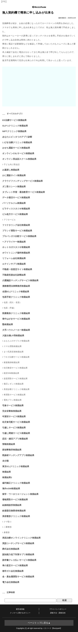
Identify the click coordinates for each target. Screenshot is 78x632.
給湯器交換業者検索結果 (14, 510)
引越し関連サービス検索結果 (16, 433)
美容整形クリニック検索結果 (16, 516)
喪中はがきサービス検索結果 (16, 319)
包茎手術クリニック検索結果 (16, 297)
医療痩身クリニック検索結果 (16, 313)
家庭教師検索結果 (12, 362)
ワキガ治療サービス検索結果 (17, 357)
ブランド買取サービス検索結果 (17, 230)
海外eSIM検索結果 (11, 488)
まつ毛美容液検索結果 (14, 352)
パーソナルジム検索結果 (14, 203)
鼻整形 (7, 532)
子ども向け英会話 (12, 164)
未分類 (5, 461)
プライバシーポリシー (57, 609)
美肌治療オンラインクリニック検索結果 (21, 538)
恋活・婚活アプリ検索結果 (15, 438)
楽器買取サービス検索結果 (16, 378)
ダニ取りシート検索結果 (14, 186)
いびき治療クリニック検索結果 (17, 142)
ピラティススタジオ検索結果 (16, 208)
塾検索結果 (7, 324)
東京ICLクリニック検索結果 (15, 466)
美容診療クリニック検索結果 (17, 389)
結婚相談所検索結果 (11, 505)
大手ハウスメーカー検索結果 (16, 330)
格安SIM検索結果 (11, 373)
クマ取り (8, 522)
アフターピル (10, 220)
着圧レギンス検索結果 (14, 384)
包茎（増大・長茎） (13, 302)
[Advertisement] (39, 86)
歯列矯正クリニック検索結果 (16, 483)
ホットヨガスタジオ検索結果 (16, 247)
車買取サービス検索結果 (15, 395)
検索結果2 (7, 477)
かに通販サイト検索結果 (14, 175)
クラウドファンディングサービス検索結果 (22, 181)
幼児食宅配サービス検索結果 (16, 422)
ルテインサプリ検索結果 (14, 264)
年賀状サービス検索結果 (14, 416)
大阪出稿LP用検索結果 (13, 335)
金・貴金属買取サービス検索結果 (18, 576)
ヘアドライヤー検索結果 (14, 241)
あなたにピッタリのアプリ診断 (17, 137)
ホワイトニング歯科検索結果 (16, 252)
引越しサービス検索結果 (14, 427)
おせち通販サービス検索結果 (16, 148)
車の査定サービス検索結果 (15, 565)
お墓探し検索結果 (10, 170)
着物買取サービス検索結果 (15, 499)
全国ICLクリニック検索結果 (15, 291)
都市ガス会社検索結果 (13, 571)
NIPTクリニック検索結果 (14, 131)
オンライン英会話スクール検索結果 (19, 159)
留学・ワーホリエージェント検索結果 (20, 494)
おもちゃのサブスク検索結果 (17, 341)
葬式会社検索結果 (10, 549)
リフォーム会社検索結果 (14, 258)
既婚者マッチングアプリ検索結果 (18, 455)
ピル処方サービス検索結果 (15, 214)
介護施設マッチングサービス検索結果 (20, 280)
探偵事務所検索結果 (11, 449)
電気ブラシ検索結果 (13, 400)
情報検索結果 (8, 444)
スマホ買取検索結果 (13, 346)
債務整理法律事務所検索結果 (16, 286)
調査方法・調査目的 (57, 613)
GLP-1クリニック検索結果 (15, 125)
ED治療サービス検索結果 (14, 120)
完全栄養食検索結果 (11, 411)
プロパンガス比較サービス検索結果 (19, 236)
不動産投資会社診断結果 (14, 275)
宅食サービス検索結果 (13, 405)
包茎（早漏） (10, 308)
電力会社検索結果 (10, 582)
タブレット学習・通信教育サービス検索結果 (23, 192)
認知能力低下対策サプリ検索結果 (18, 554)
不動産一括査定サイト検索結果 (17, 269)
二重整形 (8, 527)
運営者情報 (20, 609)
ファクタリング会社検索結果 (16, 225)
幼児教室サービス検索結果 (16, 368)
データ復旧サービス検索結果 (16, 197)
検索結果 (6, 472)
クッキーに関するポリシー (20, 613)
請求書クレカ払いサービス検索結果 (19, 560)
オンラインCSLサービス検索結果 (18, 153)
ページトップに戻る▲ (39, 623)
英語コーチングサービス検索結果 (18, 543)
